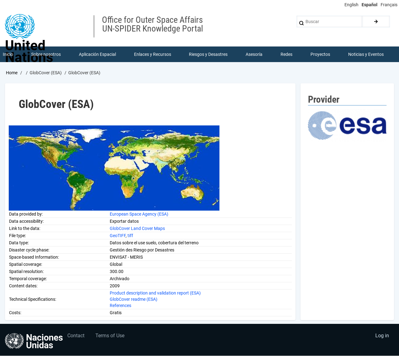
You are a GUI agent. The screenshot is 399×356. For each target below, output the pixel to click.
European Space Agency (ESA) (139, 214)
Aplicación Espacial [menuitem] (97, 54)
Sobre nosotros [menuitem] (46, 54)
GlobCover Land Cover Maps (137, 228)
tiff (130, 235)
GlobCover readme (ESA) (133, 299)
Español (369, 4)
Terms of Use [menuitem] (110, 336)
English (351, 4)
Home (11, 72)
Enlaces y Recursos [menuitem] (152, 54)
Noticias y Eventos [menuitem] (366, 54)
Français (389, 4)
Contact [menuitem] (76, 336)
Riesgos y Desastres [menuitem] (208, 54)
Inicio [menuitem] (8, 54)
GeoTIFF (118, 235)
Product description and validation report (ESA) (155, 292)
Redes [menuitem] (286, 54)
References (120, 305)
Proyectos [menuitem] (320, 54)
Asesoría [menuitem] (254, 54)
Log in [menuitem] (382, 336)
